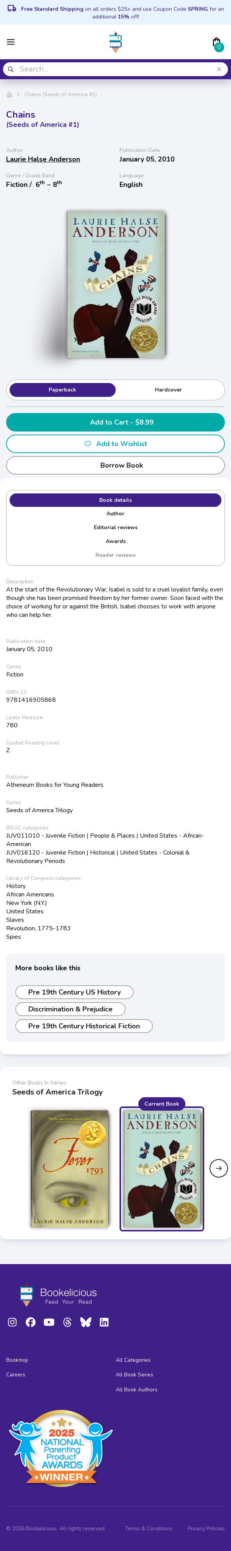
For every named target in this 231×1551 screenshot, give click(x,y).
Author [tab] (115, 513)
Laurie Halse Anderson (43, 159)
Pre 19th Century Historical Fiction (84, 1026)
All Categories (133, 1360)
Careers (15, 1374)
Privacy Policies (206, 1528)
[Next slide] (219, 1168)
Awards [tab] (116, 541)
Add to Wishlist (115, 443)
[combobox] (115, 69)
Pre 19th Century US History (74, 992)
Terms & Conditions (148, 1528)
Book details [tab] (115, 500)
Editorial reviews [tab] (116, 527)
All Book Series (134, 1374)
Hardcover (168, 389)
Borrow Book (115, 465)
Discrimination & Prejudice (70, 1009)
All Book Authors (136, 1389)
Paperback (62, 389)
